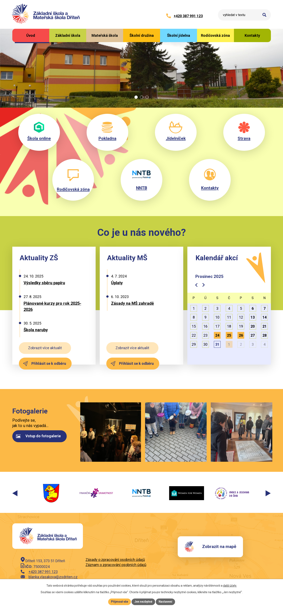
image (110, 432)
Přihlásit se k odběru (44, 363)
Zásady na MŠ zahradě (132, 303)
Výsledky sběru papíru (44, 282)
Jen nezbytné (143, 601)
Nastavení (165, 601)
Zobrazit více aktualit (45, 348)
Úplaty (117, 282)
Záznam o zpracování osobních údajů (116, 565)
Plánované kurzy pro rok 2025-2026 (52, 306)
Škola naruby (36, 329)
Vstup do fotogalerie (38, 436)
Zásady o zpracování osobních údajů (115, 559)
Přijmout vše (119, 601)
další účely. (230, 585)
